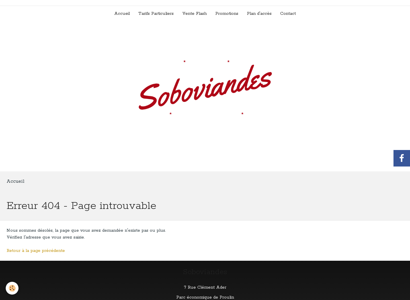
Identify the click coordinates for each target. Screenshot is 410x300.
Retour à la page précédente (36, 250)
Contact (288, 13)
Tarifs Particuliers (156, 13)
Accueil (122, 13)
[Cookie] (12, 288)
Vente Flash (194, 13)
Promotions (226, 13)
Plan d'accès (259, 13)
